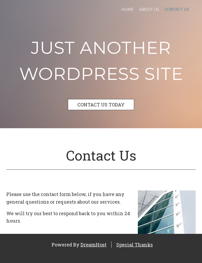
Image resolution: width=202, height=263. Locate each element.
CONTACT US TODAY (101, 104)
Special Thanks (134, 244)
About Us (149, 9)
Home (127, 9)
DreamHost (93, 244)
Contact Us (176, 9)
